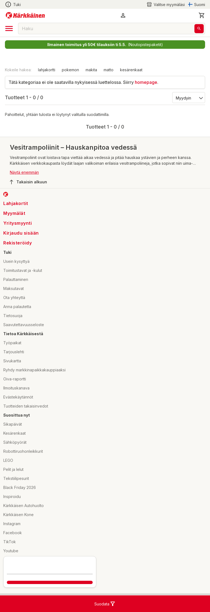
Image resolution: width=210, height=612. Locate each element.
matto (108, 69)
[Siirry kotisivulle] (25, 15)
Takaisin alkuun (28, 182)
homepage (146, 82)
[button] (123, 15)
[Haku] (199, 28)
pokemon (70, 69)
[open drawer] (9, 28)
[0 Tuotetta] (202, 15)
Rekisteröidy (17, 243)
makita (91, 69)
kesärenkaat (131, 69)
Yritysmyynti (17, 223)
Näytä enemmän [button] (24, 172)
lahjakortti (46, 69)
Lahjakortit (15, 203)
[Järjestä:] (188, 98)
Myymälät (14, 213)
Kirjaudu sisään (21, 233)
